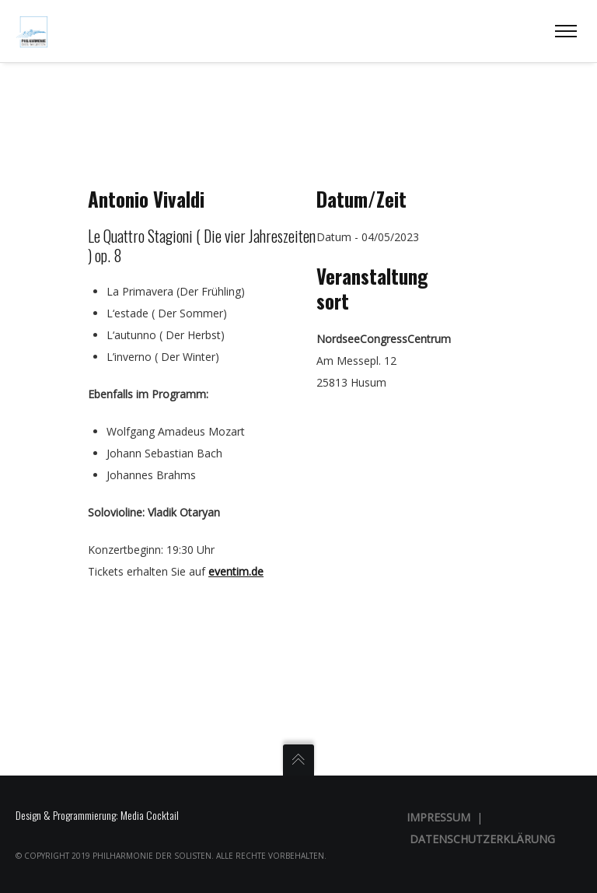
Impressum (438, 817)
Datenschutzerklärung (482, 839)
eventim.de (236, 571)
